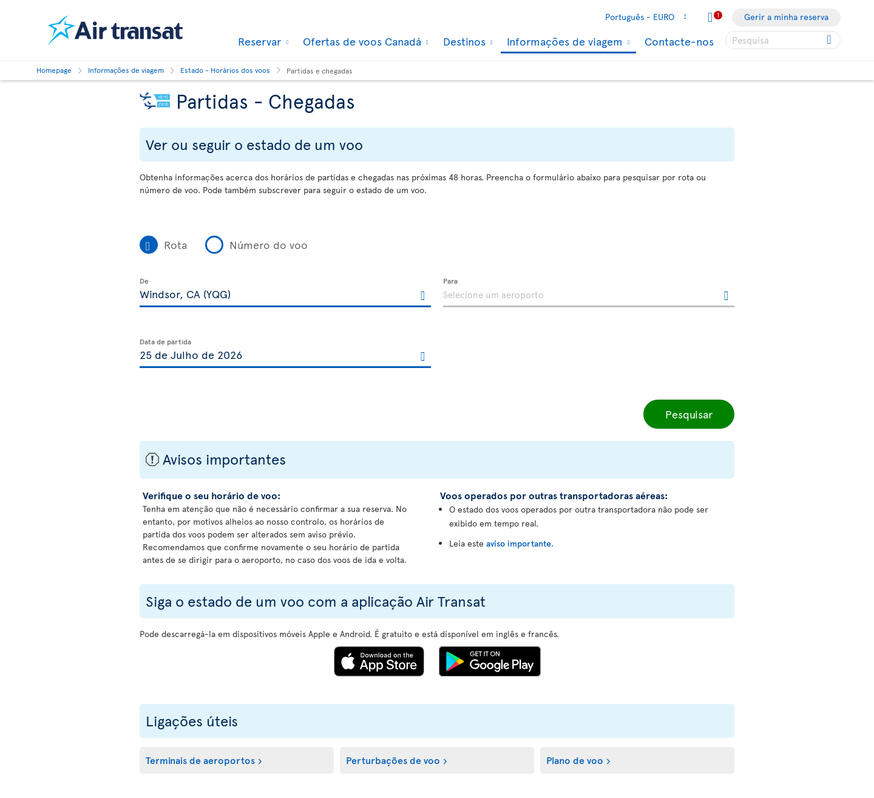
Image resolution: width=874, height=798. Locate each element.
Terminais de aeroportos (200, 759)
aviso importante (518, 543)
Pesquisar (689, 413)
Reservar (258, 41)
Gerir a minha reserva (786, 16)
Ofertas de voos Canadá (360, 41)
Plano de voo (574, 759)
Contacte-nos (679, 41)
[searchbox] (783, 40)
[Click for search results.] (830, 40)
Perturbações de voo (393, 759)
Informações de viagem (563, 42)
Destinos (463, 41)
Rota (175, 244)
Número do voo (268, 244)
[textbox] (285, 292)
